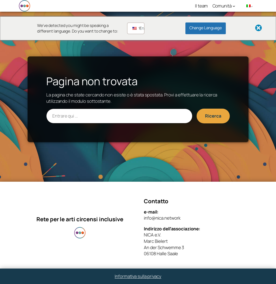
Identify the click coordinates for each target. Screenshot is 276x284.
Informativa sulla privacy (138, 276)
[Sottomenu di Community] (234, 5)
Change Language (205, 27)
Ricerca (213, 116)
